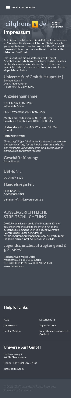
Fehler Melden (12, 330)
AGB (6, 319)
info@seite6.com (14, 105)
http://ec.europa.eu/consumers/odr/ (25, 235)
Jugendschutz (47, 325)
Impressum (10, 325)
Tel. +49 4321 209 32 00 (18, 102)
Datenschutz (47, 319)
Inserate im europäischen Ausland (54, 332)
